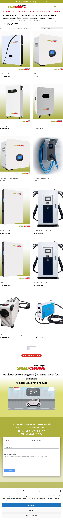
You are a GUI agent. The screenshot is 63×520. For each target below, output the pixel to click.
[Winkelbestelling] (52, 28)
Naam (6, 440)
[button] (60, 491)
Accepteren (31, 505)
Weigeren (31, 510)
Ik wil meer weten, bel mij (31, 355)
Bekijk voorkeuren (31, 515)
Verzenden (9, 470)
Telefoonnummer (37, 440)
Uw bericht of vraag (10, 454)
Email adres (8, 447)
